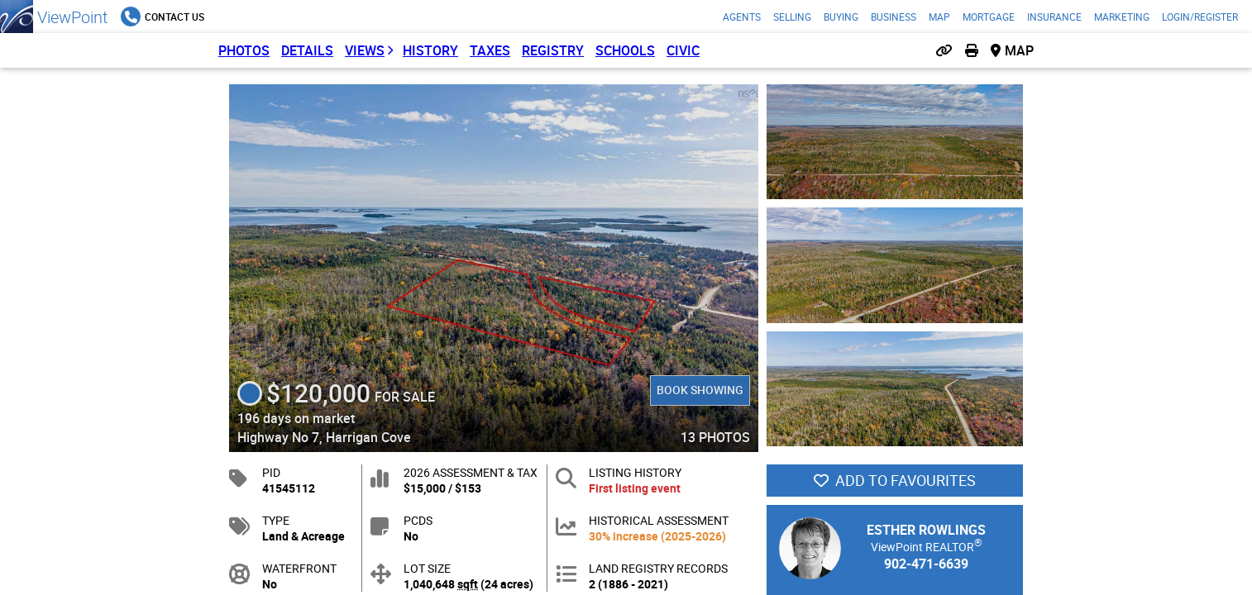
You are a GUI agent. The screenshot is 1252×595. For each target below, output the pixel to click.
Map (939, 16)
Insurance (1054, 16)
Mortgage (989, 16)
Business (893, 16)
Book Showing (700, 389)
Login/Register (1200, 16)
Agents (742, 16)
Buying (841, 16)
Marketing (1121, 16)
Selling (792, 16)
